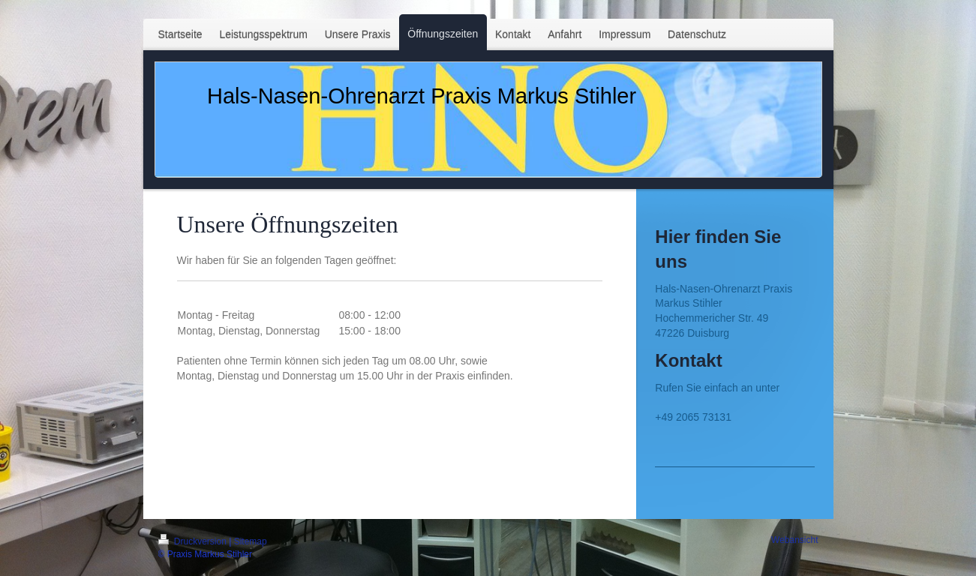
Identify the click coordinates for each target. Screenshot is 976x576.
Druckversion (194, 541)
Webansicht (794, 540)
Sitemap (250, 541)
